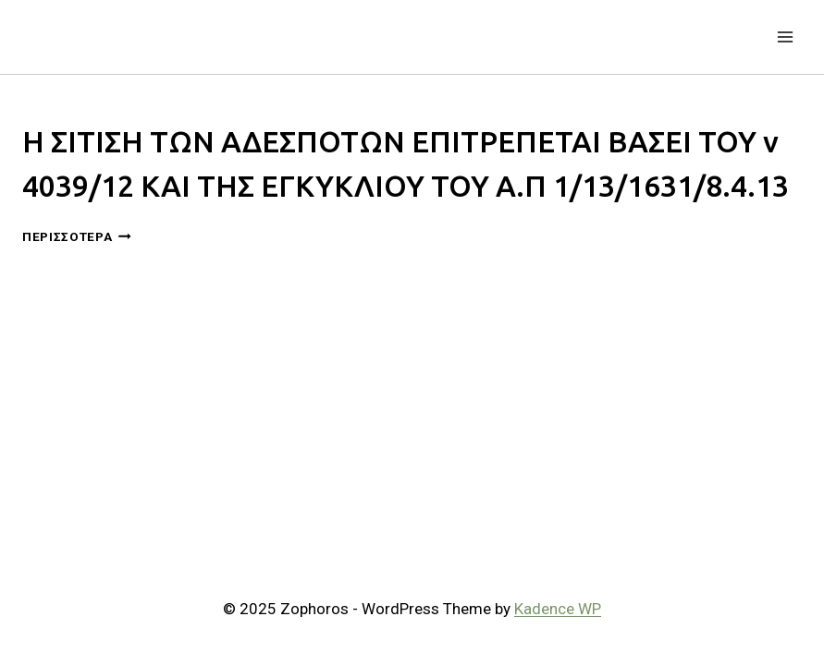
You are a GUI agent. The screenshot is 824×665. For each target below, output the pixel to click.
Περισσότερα (76, 236)
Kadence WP (557, 608)
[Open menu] (785, 36)
